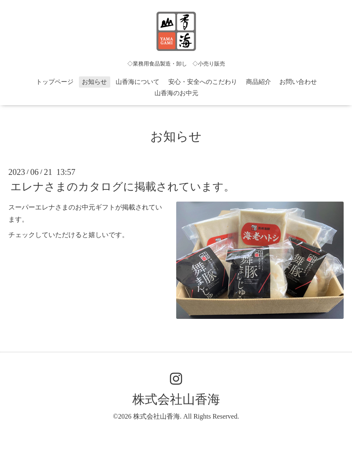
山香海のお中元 (176, 93)
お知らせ (94, 81)
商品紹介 (258, 81)
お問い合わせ (298, 81)
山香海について (138, 81)
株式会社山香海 (176, 399)
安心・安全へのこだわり (202, 81)
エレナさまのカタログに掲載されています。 (122, 187)
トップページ (54, 81)
